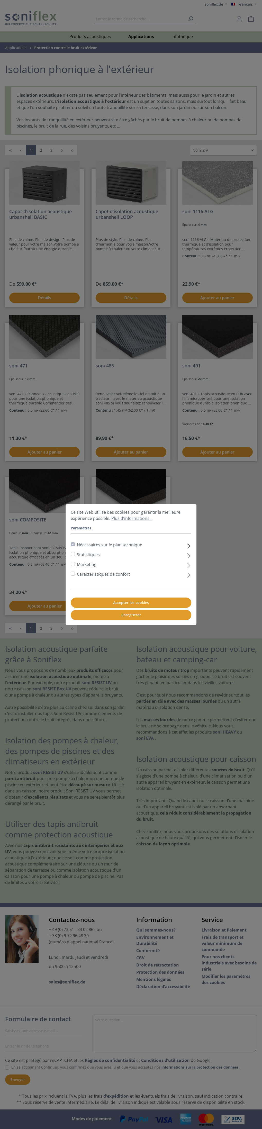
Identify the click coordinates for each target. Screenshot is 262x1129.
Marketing (86, 564)
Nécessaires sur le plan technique (109, 545)
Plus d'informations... (131, 518)
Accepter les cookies (131, 602)
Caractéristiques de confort (103, 574)
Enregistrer (131, 614)
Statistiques (88, 554)
